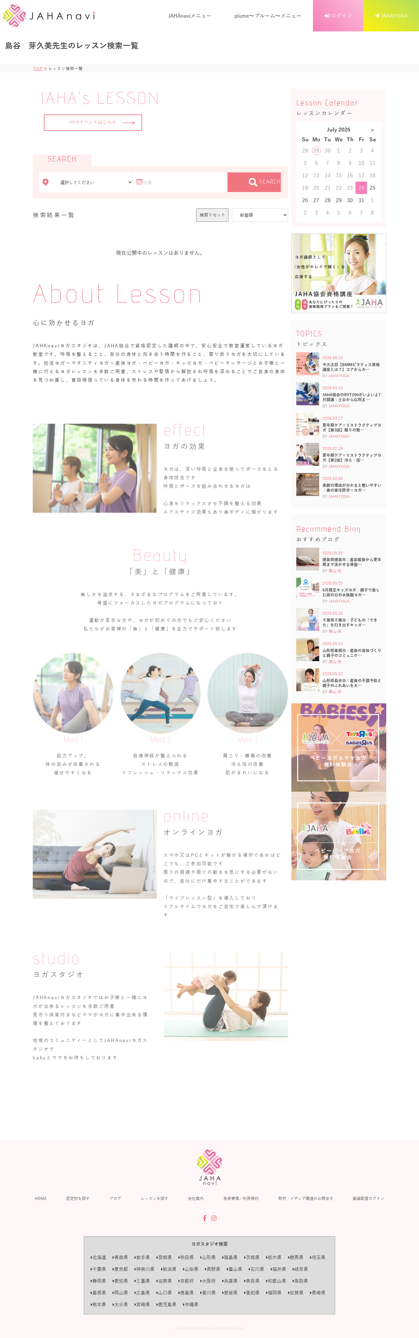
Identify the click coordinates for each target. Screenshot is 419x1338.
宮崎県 (142, 1304)
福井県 (278, 1269)
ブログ (115, 1198)
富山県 (234, 1269)
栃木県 (274, 1257)
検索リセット (212, 215)
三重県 (142, 1281)
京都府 (186, 1281)
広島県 (142, 1293)
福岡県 (274, 1293)
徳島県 (186, 1293)
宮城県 (164, 1257)
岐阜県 (300, 1269)
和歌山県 (276, 1281)
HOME (40, 1198)
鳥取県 (300, 1281)
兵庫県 (230, 1281)
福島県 (230, 1257)
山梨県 (190, 1269)
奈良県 (252, 1281)
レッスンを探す (154, 1198)
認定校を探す (78, 1198)
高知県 (252, 1293)
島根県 (98, 1293)
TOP (38, 68)
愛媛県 (230, 1293)
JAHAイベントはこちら (102, 122)
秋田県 (186, 1257)
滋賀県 (164, 1281)
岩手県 (142, 1257)
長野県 (212, 1269)
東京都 (120, 1269)
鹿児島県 (166, 1304)
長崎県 (317, 1293)
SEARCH (265, 182)
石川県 (256, 1269)
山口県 (164, 1293)
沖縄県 (190, 1304)
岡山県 (120, 1293)
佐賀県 (295, 1293)
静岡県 (98, 1281)
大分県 (120, 1304)
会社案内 (196, 1198)
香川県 (208, 1293)
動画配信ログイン (368, 1198)
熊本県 (98, 1304)
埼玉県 (317, 1257)
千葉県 (98, 1269)
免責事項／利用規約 (241, 1198)
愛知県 (120, 1281)
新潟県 (168, 1269)
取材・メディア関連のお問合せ (305, 1198)
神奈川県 (145, 1269)
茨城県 (252, 1257)
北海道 (98, 1257)
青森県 (120, 1257)
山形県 (208, 1257)
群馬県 (295, 1257)
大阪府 (208, 1281)
